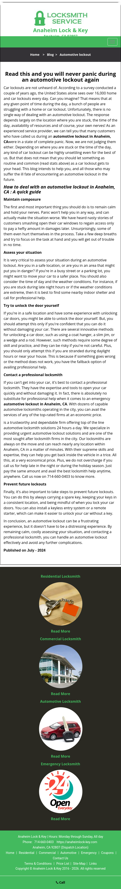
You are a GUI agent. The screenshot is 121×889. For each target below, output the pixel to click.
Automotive (68, 853)
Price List (62, 863)
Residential (26, 853)
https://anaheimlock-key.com (77, 842)
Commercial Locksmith (60, 638)
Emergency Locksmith (60, 763)
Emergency (89, 853)
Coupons (107, 853)
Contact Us (60, 858)
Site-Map (79, 863)
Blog (50, 54)
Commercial (47, 853)
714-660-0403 (44, 842)
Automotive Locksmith (60, 701)
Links (93, 863)
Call (60, 882)
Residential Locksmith (60, 576)
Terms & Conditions (38, 863)
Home (34, 54)
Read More (60, 631)
